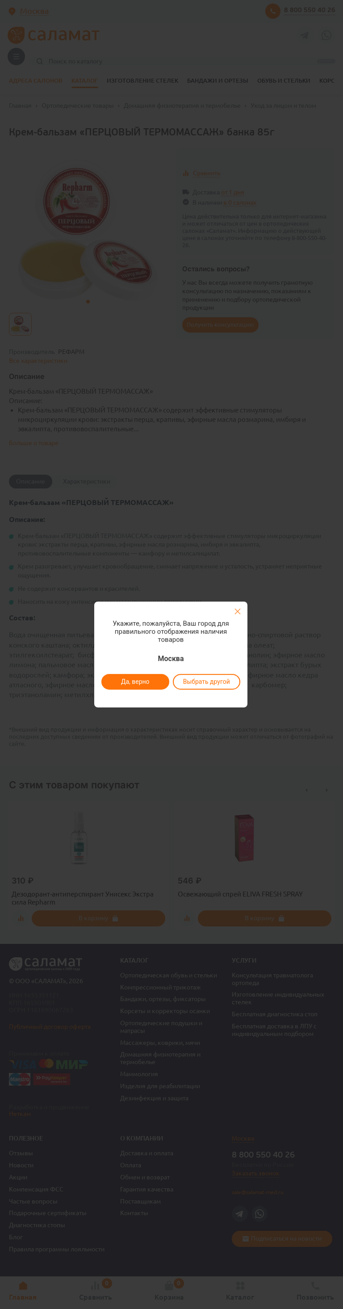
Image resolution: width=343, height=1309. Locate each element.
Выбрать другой (206, 681)
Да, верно (135, 681)
